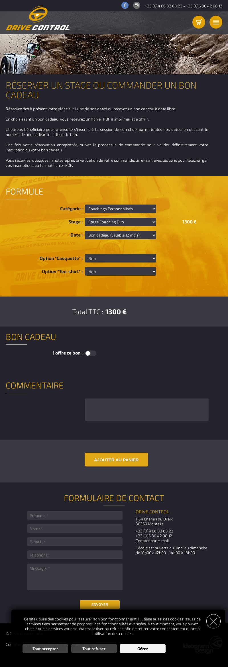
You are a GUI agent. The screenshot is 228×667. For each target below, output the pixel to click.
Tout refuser (93, 648)
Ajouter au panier (116, 459)
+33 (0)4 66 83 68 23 (163, 5)
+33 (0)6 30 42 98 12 (204, 5)
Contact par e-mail (152, 540)
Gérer (142, 648)
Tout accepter (45, 648)
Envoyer (99, 605)
